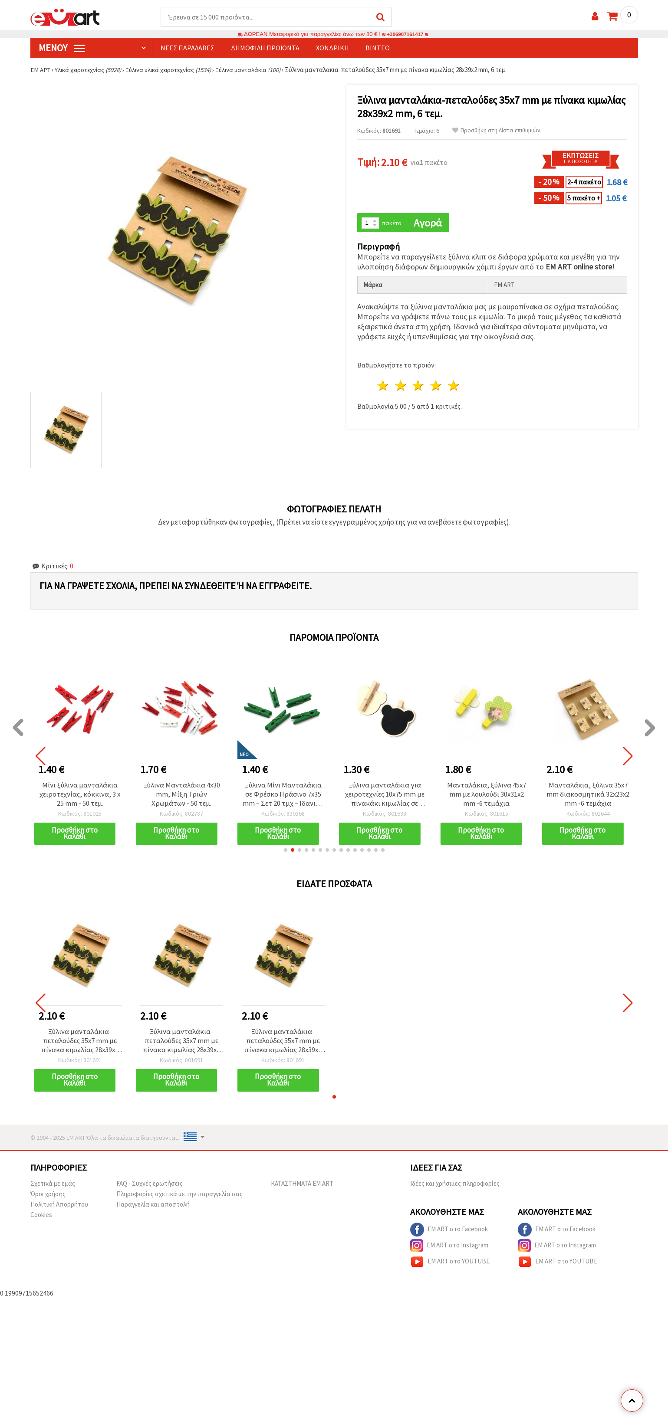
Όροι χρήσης (48, 1198)
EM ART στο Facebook (449, 1234)
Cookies (41, 1219)
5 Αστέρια (454, 387)
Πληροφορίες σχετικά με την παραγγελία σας (179, 1198)
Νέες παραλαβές (187, 48)
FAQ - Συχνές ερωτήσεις (149, 1188)
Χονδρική (332, 48)
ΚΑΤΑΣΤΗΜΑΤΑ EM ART (302, 1188)
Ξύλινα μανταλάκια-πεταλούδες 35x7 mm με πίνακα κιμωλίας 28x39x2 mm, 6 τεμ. (80, 1044)
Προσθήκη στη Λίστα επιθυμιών (496, 131)
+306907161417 (405, 34)
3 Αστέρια (419, 387)
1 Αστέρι (383, 387)
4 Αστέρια (436, 387)
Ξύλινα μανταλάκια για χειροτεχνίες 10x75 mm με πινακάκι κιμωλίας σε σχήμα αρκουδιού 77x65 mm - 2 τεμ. (384, 795)
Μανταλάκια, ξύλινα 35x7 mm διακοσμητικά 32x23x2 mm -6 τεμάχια (588, 795)
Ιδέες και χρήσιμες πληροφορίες (455, 1188)
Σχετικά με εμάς (52, 1188)
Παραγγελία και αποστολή (153, 1208)
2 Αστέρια (401, 387)
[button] (285, 852)
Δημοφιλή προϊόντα (265, 48)
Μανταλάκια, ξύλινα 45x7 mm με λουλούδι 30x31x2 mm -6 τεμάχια (486, 795)
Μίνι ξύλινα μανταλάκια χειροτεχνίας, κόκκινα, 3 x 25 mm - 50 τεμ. (80, 795)
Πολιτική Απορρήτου (59, 1208)
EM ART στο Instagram (449, 1249)
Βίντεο (377, 48)
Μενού (62, 48)
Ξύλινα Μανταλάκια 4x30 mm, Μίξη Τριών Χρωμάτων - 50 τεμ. (181, 795)
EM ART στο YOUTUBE (450, 1266)
